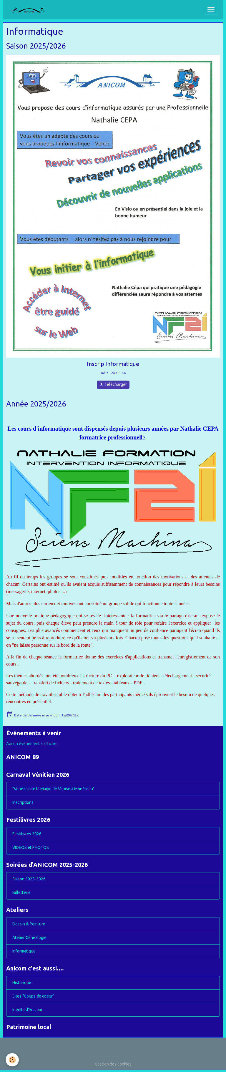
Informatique (24, 951)
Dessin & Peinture (28, 924)
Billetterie (21, 892)
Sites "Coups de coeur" (33, 996)
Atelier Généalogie (29, 937)
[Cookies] (12, 1059)
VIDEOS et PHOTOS (30, 847)
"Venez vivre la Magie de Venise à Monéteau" (53, 788)
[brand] (31, 10)
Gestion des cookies (113, 1064)
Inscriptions (23, 802)
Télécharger (113, 384)
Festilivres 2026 (26, 834)
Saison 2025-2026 (29, 879)
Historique (21, 982)
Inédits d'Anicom (27, 1009)
